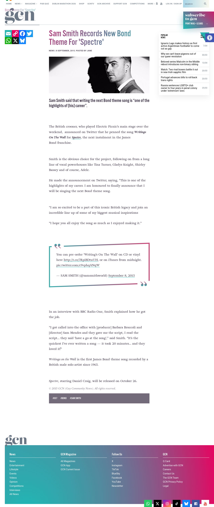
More (150, 4)
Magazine (30, 4)
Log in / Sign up (174, 4)
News (17, 4)
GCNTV (90, 4)
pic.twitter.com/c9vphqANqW (78, 265)
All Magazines (68, 461)
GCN (165, 454)
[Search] (205, 4)
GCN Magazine (68, 454)
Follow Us (117, 454)
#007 (55, 398)
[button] (209, 37)
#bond (64, 398)
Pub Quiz (44, 4)
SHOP (81, 4)
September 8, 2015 (121, 275)
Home (9, 4)
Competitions (137, 4)
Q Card (166, 461)
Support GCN (120, 4)
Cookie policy (11, 501)
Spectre (76, 137)
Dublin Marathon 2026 (64, 4)
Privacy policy (33, 501)
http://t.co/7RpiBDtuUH (81, 260)
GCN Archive (103, 4)
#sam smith (75, 398)
